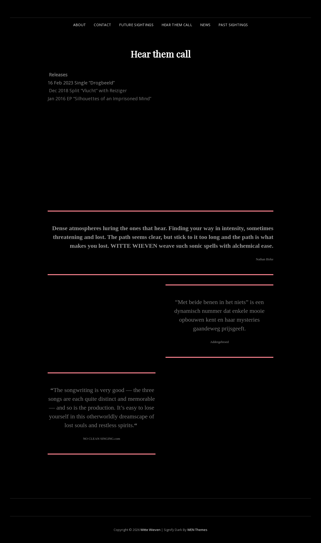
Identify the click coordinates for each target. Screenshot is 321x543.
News (205, 24)
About (79, 24)
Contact (102, 24)
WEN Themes (197, 529)
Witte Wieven (150, 529)
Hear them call (177, 24)
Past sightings (233, 24)
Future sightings (136, 24)
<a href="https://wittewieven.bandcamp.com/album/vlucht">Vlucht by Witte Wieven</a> (91, 326)
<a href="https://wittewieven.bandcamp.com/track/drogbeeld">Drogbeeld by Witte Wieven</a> (91, 154)
